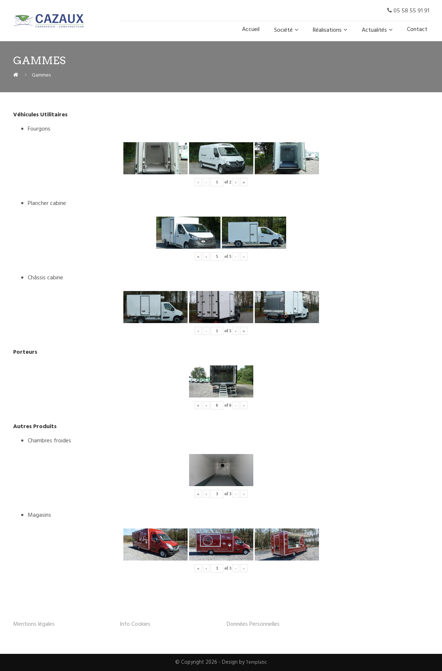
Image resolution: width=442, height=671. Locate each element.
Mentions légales (34, 624)
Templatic (256, 662)
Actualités (374, 30)
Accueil (251, 29)
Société (283, 30)
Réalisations (327, 30)
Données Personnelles (253, 624)
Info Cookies (135, 624)
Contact (417, 29)
